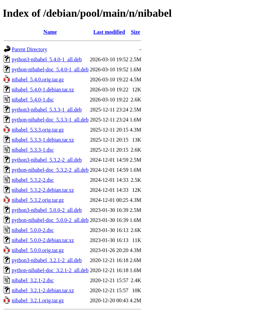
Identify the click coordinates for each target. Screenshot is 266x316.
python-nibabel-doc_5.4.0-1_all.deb (50, 69)
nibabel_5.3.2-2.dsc (33, 180)
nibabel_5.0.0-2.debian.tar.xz (43, 240)
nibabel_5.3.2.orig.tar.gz (38, 200)
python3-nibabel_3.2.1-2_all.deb (47, 260)
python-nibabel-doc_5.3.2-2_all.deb (50, 170)
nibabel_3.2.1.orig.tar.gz (38, 300)
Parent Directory (29, 49)
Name (50, 32)
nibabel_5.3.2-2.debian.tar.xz (43, 190)
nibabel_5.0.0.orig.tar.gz (38, 250)
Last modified (109, 32)
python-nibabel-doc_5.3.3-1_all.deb (50, 120)
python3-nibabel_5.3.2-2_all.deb (47, 160)
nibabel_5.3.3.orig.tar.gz (38, 130)
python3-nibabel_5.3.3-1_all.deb (47, 109)
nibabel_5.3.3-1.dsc (33, 150)
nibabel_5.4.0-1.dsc (33, 99)
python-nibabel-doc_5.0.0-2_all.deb (50, 220)
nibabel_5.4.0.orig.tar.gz (38, 79)
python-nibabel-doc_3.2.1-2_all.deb (50, 270)
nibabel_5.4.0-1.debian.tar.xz (43, 89)
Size (135, 32)
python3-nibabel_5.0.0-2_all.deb (47, 210)
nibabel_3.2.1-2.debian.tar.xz (43, 290)
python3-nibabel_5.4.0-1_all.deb (47, 59)
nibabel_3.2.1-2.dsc (33, 280)
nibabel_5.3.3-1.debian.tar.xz (43, 140)
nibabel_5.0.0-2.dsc (33, 230)
